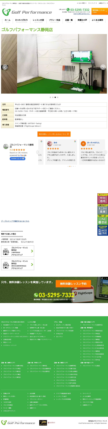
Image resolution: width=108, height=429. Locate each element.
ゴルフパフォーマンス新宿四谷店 (92, 330)
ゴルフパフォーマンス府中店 (91, 360)
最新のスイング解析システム (11, 330)
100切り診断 (7, 402)
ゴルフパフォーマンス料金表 (64, 330)
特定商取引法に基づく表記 (38, 396)
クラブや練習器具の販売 (63, 393)
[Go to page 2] (71, 166)
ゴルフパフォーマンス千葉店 (11, 374)
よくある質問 (97, 21)
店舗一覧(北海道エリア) (87, 322)
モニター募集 (7, 408)
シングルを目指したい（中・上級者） (41, 330)
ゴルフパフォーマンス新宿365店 (92, 342)
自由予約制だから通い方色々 (64, 327)
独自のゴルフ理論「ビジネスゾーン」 (41, 339)
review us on (17, 158)
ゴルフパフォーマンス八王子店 (92, 357)
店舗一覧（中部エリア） (35, 362)
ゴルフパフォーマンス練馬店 (91, 351)
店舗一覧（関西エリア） (61, 362)
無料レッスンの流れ (9, 396)
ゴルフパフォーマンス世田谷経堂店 (93, 354)
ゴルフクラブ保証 (88, 402)
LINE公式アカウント (9, 411)
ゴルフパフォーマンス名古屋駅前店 (40, 368)
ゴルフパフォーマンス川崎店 (11, 368)
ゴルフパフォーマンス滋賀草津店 (66, 365)
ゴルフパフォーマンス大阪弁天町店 (66, 374)
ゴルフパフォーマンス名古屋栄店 (40, 371)
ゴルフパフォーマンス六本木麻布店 (93, 348)
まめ (82, 143)
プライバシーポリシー (36, 399)
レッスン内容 (38, 21)
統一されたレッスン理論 (10, 327)
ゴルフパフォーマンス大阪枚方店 (66, 377)
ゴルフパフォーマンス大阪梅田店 (66, 380)
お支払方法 (59, 333)
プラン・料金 (54, 21)
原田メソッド (7, 342)
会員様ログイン (102, 3)
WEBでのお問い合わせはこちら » (82, 13)
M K (49, 143)
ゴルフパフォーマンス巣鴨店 (91, 339)
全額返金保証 (7, 339)
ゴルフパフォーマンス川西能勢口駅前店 (68, 386)
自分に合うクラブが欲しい (38, 336)
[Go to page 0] (68, 166)
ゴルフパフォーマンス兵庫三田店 (66, 368)
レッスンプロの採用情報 (63, 399)
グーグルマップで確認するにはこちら (15, 221)
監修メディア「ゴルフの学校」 (39, 405)
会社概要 (32, 393)
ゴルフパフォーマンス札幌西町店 (92, 325)
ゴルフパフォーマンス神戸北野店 (66, 383)
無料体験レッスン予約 (73, 283)
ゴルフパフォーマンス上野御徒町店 (93, 345)
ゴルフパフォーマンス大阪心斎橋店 (66, 371)
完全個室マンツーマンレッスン (12, 325)
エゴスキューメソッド (10, 345)
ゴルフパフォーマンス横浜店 (11, 371)
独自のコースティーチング (11, 333)
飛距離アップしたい (36, 333)
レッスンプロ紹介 (61, 396)
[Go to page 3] (73, 166)
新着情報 (6, 399)
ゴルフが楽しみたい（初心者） (39, 325)
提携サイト (33, 408)
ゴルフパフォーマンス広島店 (91, 365)
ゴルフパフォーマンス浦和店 (11, 377)
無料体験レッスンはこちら (98, 11)
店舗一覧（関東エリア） (8, 362)
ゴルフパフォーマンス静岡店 (38, 365)
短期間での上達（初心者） (38, 327)
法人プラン (59, 336)
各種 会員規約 (34, 402)
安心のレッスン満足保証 (63, 325)
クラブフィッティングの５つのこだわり (15, 336)
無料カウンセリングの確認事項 (92, 399)
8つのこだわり (21, 21)
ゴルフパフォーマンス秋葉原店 (92, 336)
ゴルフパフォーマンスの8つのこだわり (12, 322)
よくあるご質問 (81, 3)
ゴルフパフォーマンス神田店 (91, 333)
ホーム (7, 21)
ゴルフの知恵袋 (8, 405)
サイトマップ (91, 3)
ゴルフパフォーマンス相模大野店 (13, 365)
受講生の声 (82, 21)
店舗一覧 (69, 21)
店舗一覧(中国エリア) (86, 362)
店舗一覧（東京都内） (87, 327)
